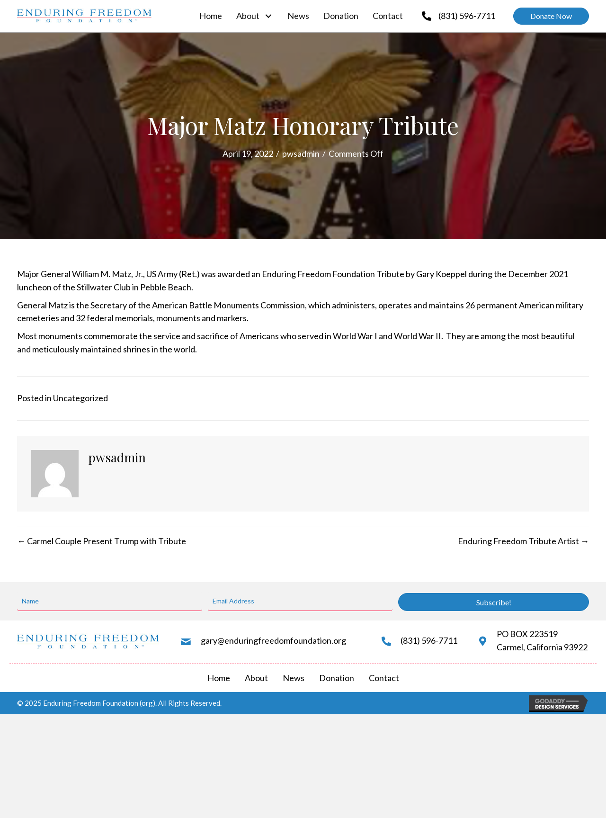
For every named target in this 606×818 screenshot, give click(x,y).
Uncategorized (80, 398)
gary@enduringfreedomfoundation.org (273, 640)
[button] (551, 16)
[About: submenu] (269, 16)
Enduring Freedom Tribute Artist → (523, 541)
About (256, 678)
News (293, 678)
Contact (384, 678)
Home (218, 678)
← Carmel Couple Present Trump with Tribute (101, 541)
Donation (336, 678)
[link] (210, 16)
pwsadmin (301, 153)
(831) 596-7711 (466, 15)
